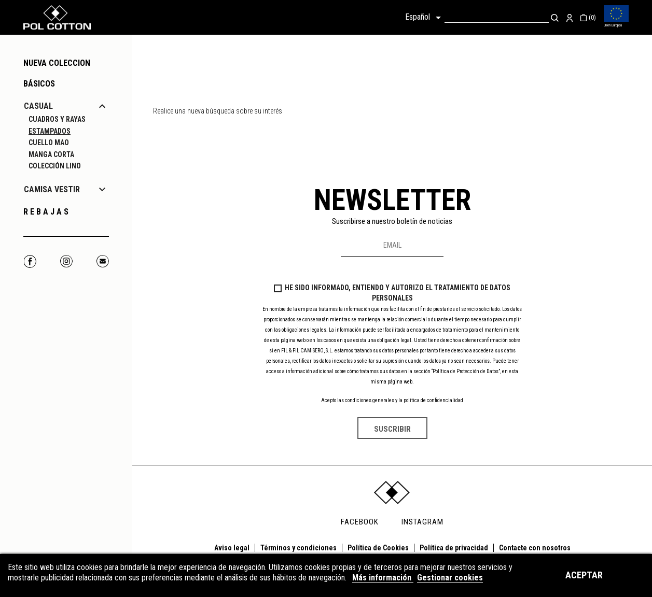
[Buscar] (497, 17)
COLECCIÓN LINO (55, 166)
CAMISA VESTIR (52, 189)
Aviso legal (231, 548)
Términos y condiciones (298, 548)
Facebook (29, 261)
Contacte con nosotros (535, 548)
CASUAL (38, 106)
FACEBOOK (360, 522)
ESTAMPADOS (50, 131)
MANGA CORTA (51, 154)
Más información (382, 577)
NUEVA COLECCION (56, 63)
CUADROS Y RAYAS (57, 119)
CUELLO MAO (49, 142)
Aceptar (584, 575)
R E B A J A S (45, 212)
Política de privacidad (454, 548)
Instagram (66, 261)
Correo (102, 261)
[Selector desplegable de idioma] (425, 17)
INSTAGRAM (422, 522)
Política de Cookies (378, 548)
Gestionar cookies (450, 577)
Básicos (39, 84)
